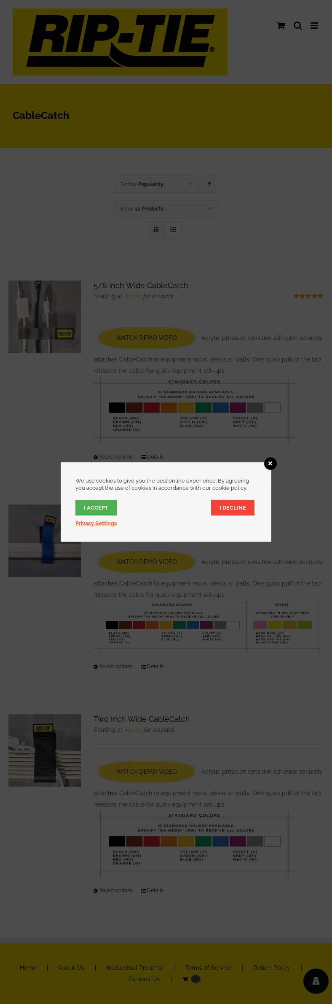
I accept (96, 508)
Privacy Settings (96, 523)
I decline (233, 508)
